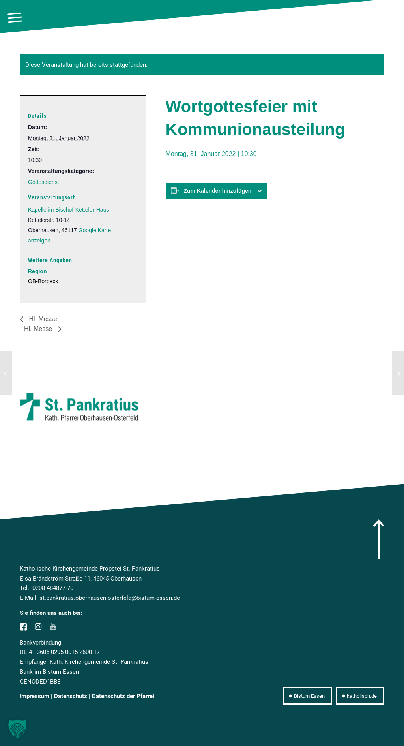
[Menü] (15, 18)
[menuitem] (15, 18)
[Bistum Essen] (307, 696)
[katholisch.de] (360, 696)
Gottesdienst (43, 182)
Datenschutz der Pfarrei (123, 696)
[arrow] (378, 539)
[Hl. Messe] (6, 373)
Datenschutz (70, 696)
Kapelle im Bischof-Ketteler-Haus (68, 210)
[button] (17, 728)
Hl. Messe (42, 319)
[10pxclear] (394, 18)
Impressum (34, 696)
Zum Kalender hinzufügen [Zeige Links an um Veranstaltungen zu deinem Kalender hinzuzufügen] (218, 191)
